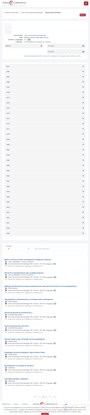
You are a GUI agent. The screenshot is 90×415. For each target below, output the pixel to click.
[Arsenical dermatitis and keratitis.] (18, 313)
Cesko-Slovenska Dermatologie (32, 12)
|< (35, 397)
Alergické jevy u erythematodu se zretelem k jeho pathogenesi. (28, 299)
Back (82, 15)
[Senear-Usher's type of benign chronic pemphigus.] (24, 339)
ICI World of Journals (11, 12)
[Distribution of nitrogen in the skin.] (19, 366)
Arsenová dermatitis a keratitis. (16, 326)
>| (54, 397)
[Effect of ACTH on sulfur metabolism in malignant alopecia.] (27, 260)
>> (50, 397)
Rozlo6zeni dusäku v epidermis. (16, 379)
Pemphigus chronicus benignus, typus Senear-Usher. (24, 352)
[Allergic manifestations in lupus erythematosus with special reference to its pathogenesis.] (40, 286)
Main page (6, 404)
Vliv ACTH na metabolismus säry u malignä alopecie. (24, 273)
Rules (16, 404)
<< (40, 397)
